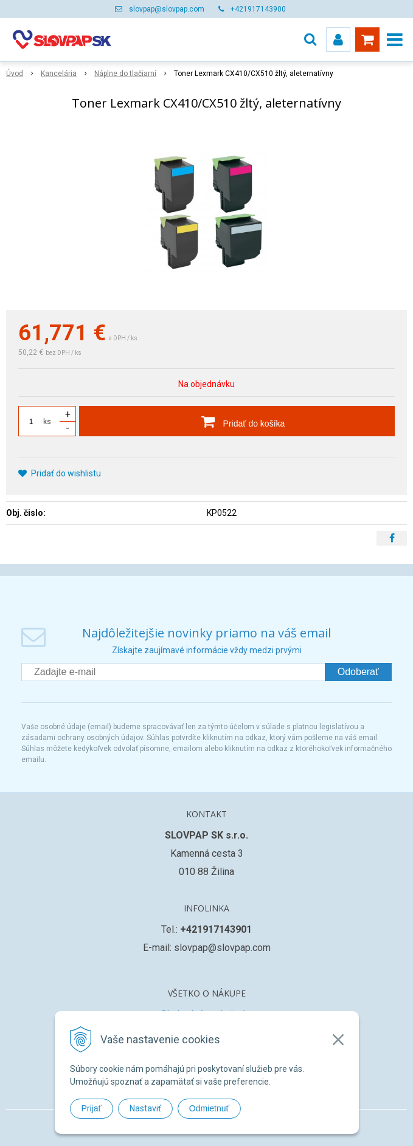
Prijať (92, 1108)
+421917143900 (258, 9)
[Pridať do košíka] (237, 421)
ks (47, 421)
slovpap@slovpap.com (166, 9)
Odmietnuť (209, 1108)
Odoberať (358, 672)
